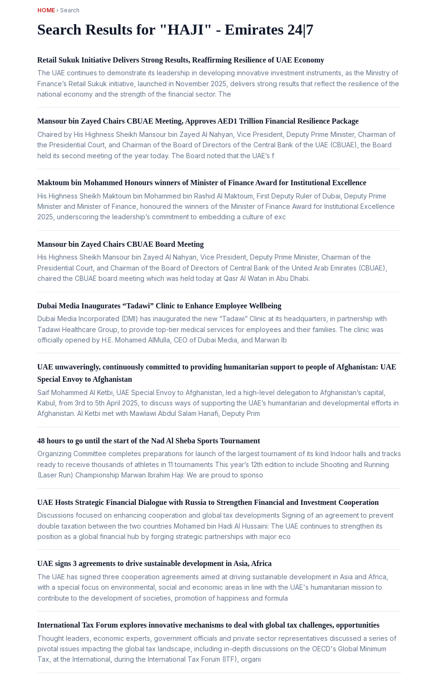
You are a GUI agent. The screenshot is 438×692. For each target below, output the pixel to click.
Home (46, 10)
